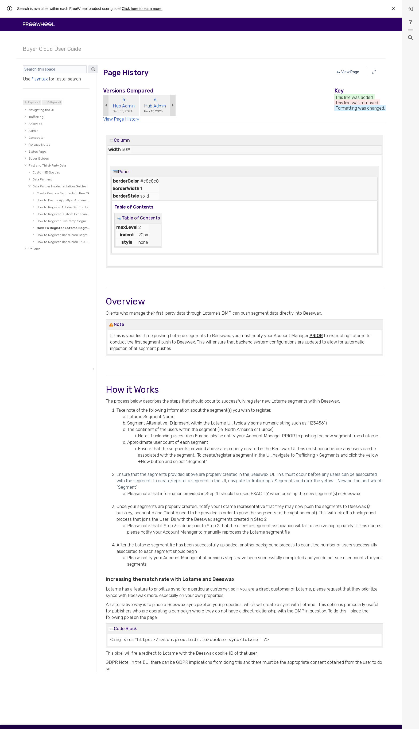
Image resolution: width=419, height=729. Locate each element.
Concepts (36, 138)
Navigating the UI (41, 110)
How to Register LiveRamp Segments (63, 221)
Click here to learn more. (142, 8)
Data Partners (42, 179)
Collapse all (54, 102)
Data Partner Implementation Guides (59, 186)
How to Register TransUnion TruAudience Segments (63, 242)
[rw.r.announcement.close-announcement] (393, 8)
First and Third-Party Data (47, 165)
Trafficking (36, 117)
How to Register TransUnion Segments (63, 235)
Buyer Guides (39, 158)
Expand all (34, 102)
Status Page (37, 151)
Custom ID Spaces (46, 172)
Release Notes (39, 144)
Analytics (35, 124)
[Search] (55, 69)
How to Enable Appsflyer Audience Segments (63, 200)
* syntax (40, 79)
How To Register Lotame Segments (63, 228)
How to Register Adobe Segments (62, 207)
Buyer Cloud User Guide (52, 49)
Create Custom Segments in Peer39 (63, 193)
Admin (33, 131)
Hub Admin (124, 106)
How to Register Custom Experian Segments (63, 214)
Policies (34, 249)
